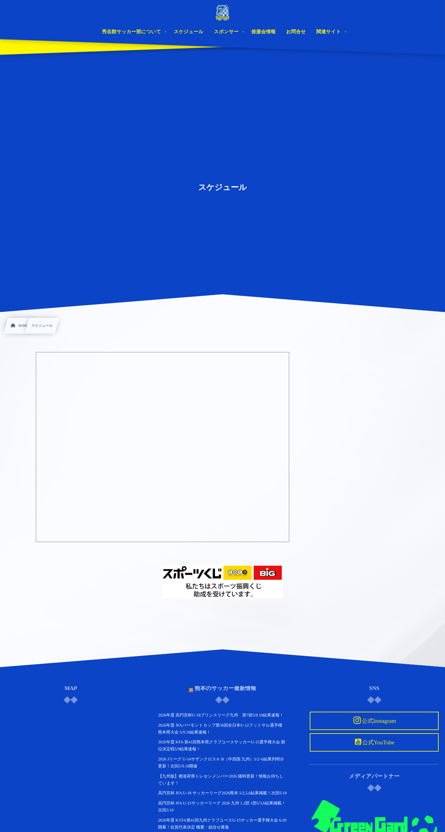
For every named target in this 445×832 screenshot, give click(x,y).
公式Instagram (379, 721)
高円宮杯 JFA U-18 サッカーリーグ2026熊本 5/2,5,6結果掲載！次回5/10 (222, 793)
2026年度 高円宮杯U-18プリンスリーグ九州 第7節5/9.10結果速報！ (220, 715)
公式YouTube (378, 742)
